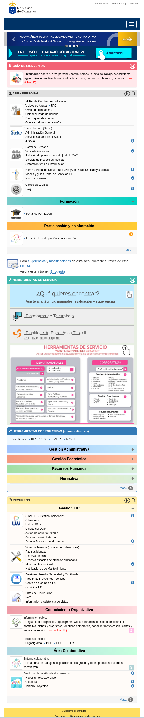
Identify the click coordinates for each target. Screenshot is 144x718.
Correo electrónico (36, 184)
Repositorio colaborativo (40, 677)
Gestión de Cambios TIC (40, 583)
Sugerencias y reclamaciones (85, 716)
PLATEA (56, 439)
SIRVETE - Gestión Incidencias (45, 516)
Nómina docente (35, 178)
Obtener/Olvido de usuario (41, 114)
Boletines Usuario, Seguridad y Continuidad (52, 574)
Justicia (30, 141)
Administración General (40, 132)
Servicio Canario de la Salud (43, 137)
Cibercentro (32, 520)
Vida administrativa (37, 151)
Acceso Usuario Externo (40, 537)
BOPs (70, 643)
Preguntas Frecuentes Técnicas (45, 578)
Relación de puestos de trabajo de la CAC (51, 155)
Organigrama (34, 643)
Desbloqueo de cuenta (39, 118)
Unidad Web (33, 524)
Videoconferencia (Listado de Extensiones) (52, 547)
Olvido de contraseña (38, 109)
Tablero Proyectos (36, 686)
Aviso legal (60, 716)
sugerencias (37, 261)
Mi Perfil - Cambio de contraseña (46, 101)
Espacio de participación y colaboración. (51, 238)
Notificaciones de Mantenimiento (45, 568)
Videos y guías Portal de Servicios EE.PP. (51, 174)
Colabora (31, 682)
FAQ (54, 105)
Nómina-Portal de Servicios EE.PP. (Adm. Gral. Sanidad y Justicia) (67, 170)
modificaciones (60, 261)
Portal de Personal (37, 147)
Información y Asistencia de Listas (46, 601)
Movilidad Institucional (39, 564)
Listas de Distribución (38, 593)
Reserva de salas (36, 556)
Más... (129, 250)
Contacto (133, 3)
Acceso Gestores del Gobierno (44, 541)
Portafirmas (19, 439)
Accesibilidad (101, 3)
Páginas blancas (35, 551)
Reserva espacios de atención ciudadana (51, 560)
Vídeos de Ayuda (36, 105)
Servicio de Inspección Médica (44, 159)
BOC (59, 643)
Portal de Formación (39, 213)
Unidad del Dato (35, 528)
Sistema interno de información (44, 164)
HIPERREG (38, 439)
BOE (49, 643)
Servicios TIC (33, 587)
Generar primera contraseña (43, 122)
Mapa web (118, 3)
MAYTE (71, 439)
